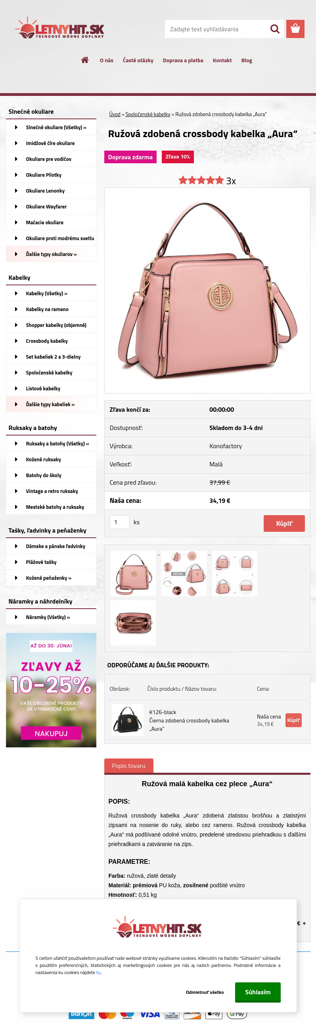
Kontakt (222, 60)
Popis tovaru (129, 765)
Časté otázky (138, 60)
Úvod (115, 114)
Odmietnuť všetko (203, 992)
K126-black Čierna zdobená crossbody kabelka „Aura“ (189, 720)
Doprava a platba (183, 60)
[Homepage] (85, 60)
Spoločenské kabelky (148, 114)
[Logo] (60, 29)
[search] (275, 29)
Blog (246, 60)
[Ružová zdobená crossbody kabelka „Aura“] (207, 191)
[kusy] (120, 522)
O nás (106, 60)
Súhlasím (257, 992)
